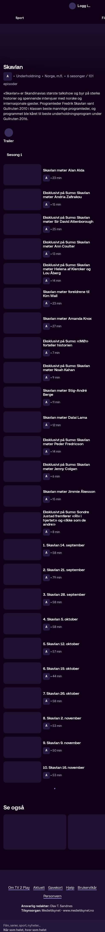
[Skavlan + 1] (34, 832)
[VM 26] (62, 18)
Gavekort (55, 888)
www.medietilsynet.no (78, 910)
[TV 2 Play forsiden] (35, 6)
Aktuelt (39, 888)
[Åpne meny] (97, 6)
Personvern (52, 896)
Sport (20, 18)
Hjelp (70, 888)
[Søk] (7, 18)
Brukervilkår (87, 888)
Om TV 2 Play (19, 888)
